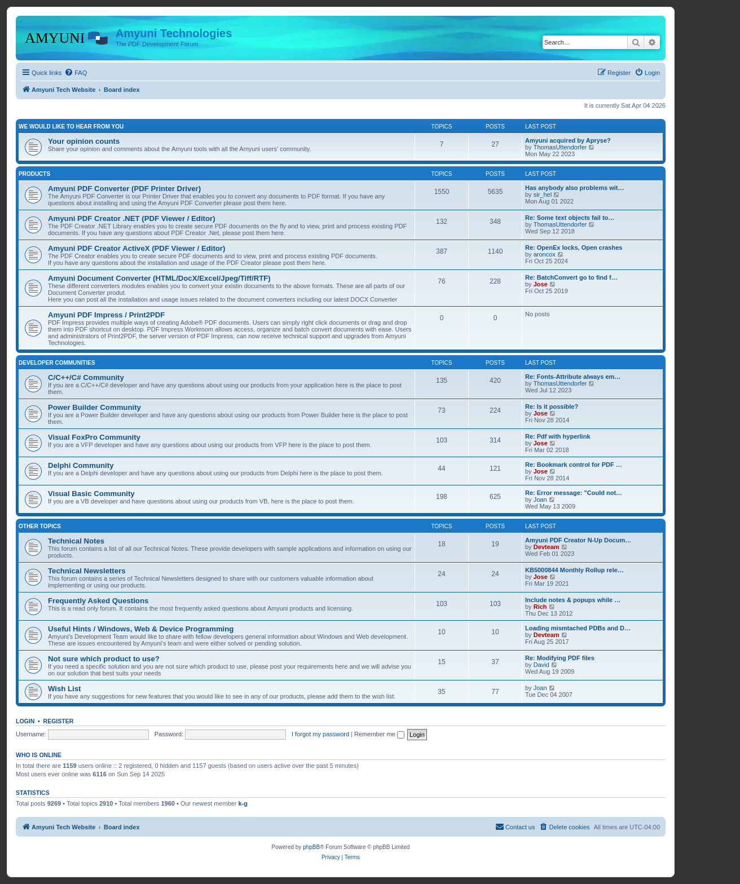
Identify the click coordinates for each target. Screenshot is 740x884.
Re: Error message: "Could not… (573, 492)
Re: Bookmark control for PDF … (573, 464)
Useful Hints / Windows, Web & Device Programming (141, 629)
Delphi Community (81, 465)
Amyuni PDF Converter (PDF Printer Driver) (124, 188)
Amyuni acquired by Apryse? (568, 140)
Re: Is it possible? (551, 406)
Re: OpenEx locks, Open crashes (573, 247)
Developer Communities (57, 363)
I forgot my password (320, 734)
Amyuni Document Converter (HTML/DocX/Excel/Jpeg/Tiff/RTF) (159, 278)
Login (25, 721)
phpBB (311, 847)
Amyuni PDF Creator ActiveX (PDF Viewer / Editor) (136, 248)
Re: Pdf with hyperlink (558, 436)
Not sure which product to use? (104, 659)
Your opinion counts (84, 141)
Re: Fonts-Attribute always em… (572, 376)
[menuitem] (75, 72)
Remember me (379, 734)
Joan (540, 499)
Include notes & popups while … (572, 599)
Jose (541, 284)
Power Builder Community (94, 407)
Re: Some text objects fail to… (569, 217)
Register (58, 721)
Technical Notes (76, 541)
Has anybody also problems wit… (574, 187)
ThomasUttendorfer (560, 147)
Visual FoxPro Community (94, 437)
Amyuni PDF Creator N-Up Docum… (578, 540)
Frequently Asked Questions (98, 600)
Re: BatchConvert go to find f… (571, 277)
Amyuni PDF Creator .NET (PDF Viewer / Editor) (131, 218)
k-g (243, 803)
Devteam (547, 546)
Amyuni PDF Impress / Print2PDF (106, 315)
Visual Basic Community (91, 493)
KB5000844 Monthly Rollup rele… (574, 570)
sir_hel (543, 194)
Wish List (64, 688)
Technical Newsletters (87, 571)
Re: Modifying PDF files (559, 658)
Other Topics (40, 526)
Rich (540, 606)
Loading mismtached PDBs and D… (578, 628)
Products (34, 174)
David (541, 664)
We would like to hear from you (71, 126)
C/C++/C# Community (86, 377)
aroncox (545, 254)
